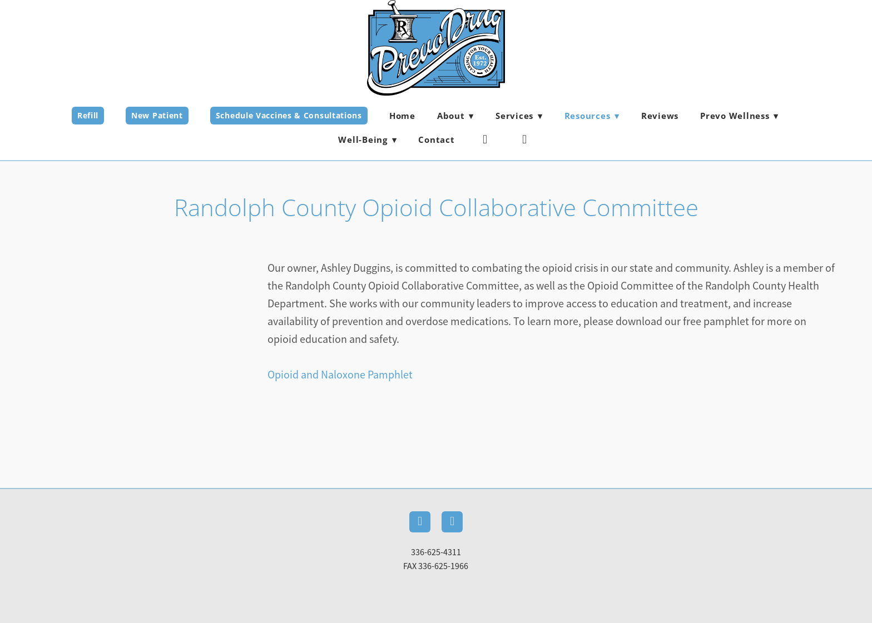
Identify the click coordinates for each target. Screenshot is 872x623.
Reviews (659, 115)
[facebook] (485, 139)
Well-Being (367, 139)
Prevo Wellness (739, 115)
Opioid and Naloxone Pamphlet (340, 375)
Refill (87, 115)
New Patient (157, 115)
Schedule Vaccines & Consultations (289, 115)
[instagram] (525, 139)
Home (402, 115)
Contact (436, 139)
